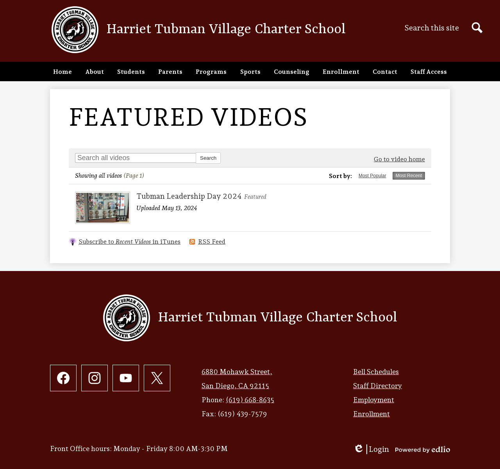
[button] (94, 71)
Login (371, 449)
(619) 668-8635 (250, 400)
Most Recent (409, 175)
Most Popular (372, 175)
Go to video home (399, 159)
